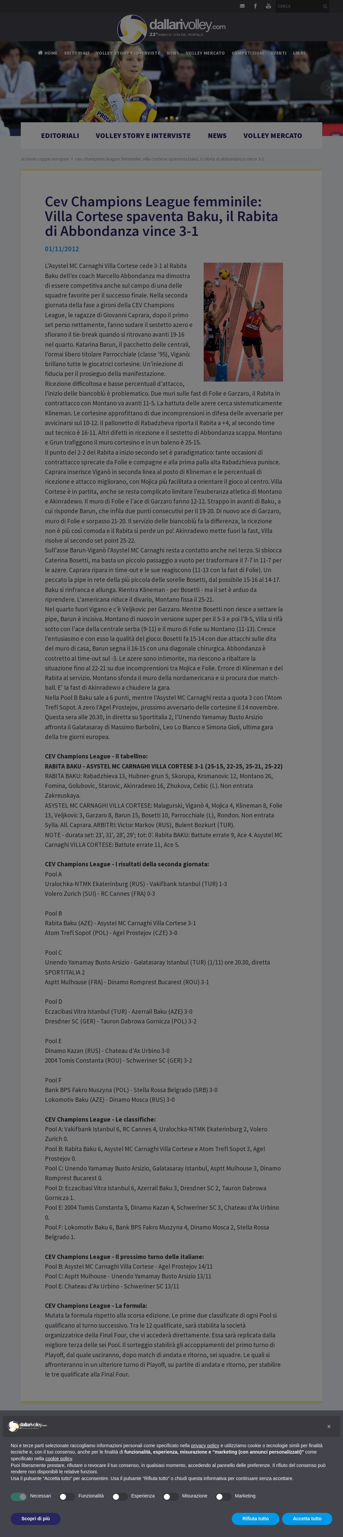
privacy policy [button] (205, 1445)
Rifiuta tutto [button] (256, 1518)
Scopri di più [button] (35, 1518)
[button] (329, 1426)
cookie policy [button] (59, 1458)
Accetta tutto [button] (307, 1518)
